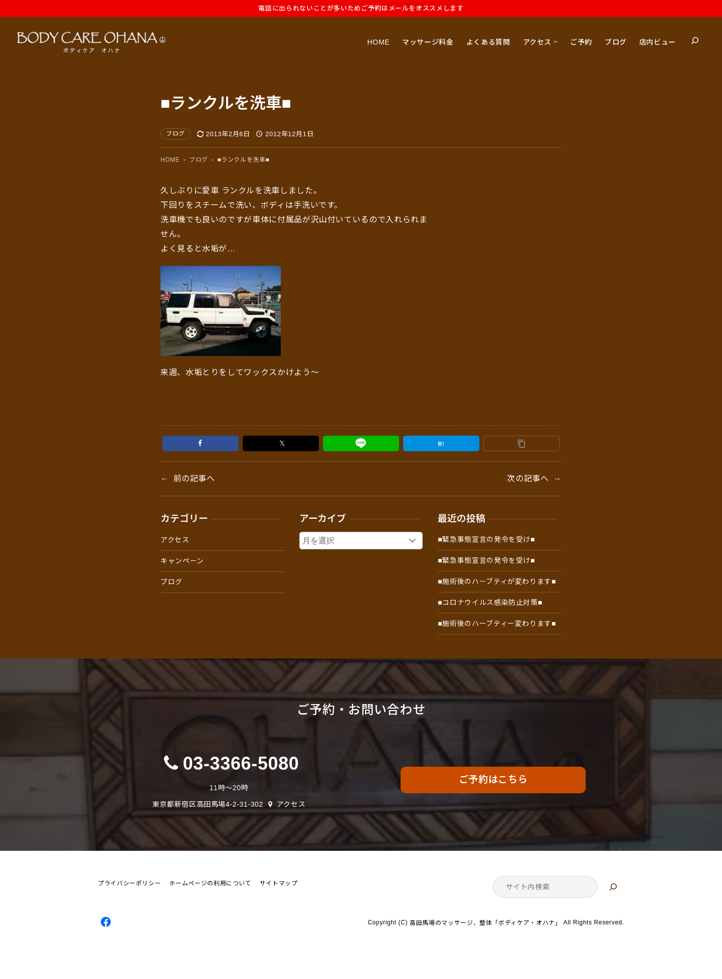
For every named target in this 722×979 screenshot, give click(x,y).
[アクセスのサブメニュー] (556, 41)
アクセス (175, 540)
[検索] (613, 887)
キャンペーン (182, 561)
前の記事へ (194, 478)
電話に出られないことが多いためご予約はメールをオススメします (360, 8)
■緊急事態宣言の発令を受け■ (486, 539)
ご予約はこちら (493, 779)
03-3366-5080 (241, 763)
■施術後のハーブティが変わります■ (497, 581)
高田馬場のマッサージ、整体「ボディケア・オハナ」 (485, 922)
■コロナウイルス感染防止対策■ (490, 602)
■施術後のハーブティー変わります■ (497, 623)
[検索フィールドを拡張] (695, 41)
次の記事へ (528, 478)
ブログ (175, 133)
